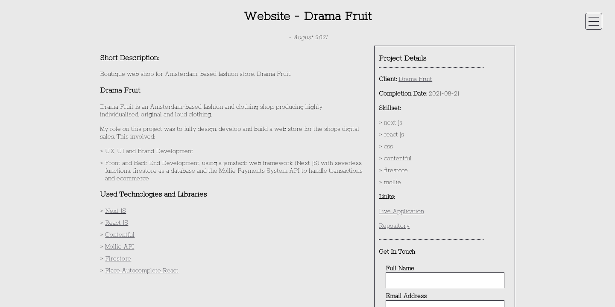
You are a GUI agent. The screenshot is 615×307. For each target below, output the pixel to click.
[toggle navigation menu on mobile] (593, 21)
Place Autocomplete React (142, 271)
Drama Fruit (415, 79)
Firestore (118, 259)
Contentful (120, 235)
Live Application (401, 211)
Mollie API (119, 247)
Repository (394, 226)
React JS (116, 223)
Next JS (115, 211)
